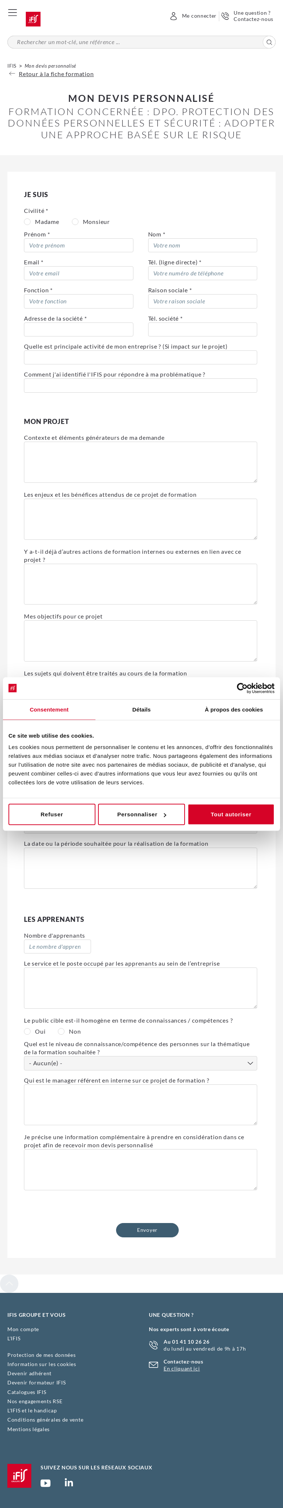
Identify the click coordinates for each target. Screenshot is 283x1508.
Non (75, 1031)
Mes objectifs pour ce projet (63, 616)
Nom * (156, 234)
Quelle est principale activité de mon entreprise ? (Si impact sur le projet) (126, 346)
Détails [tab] (141, 709)
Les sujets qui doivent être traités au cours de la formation (105, 673)
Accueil (33, 19)
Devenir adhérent (29, 1373)
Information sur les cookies (41, 1364)
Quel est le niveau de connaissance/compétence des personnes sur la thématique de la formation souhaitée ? (137, 1047)
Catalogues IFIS (26, 1392)
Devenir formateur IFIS (36, 1382)
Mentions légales (28, 1429)
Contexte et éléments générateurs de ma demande (94, 437)
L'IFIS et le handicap (32, 1410)
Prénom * (37, 234)
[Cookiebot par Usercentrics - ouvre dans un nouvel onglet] (242, 688)
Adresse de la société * (55, 318)
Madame (47, 221)
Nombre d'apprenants (54, 935)
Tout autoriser (231, 814)
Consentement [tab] (49, 709)
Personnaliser (141, 814)
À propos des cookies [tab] (234, 709)
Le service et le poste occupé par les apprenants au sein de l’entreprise (122, 963)
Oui (40, 1031)
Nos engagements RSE (34, 1401)
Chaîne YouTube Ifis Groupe (45, 1486)
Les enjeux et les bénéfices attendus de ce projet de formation (110, 494)
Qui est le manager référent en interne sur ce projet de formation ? (116, 1080)
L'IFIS (13, 1338)
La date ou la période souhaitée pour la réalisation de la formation (116, 843)
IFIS (12, 66)
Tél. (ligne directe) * (175, 262)
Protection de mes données (41, 1355)
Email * (33, 262)
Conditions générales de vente (45, 1419)
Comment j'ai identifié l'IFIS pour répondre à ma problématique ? (114, 374)
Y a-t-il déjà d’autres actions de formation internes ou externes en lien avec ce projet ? (132, 555)
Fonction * (38, 289)
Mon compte (23, 1329)
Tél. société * (165, 318)
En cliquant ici (182, 1368)
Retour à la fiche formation (51, 73)
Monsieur (96, 221)
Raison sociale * (170, 289)
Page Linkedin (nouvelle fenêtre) (69, 1484)
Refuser (52, 814)
